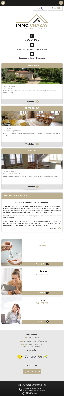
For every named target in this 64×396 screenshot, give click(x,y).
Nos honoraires (35, 385)
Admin (45, 385)
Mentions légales (27, 385)
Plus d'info (42, 264)
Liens (41, 385)
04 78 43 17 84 (32, 40)
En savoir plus (53, 228)
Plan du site (20, 385)
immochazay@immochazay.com (32, 58)
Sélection (54, 8)
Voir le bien (32, 101)
